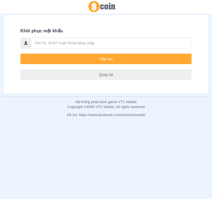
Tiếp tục (106, 59)
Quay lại (106, 74)
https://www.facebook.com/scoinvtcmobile (112, 115)
